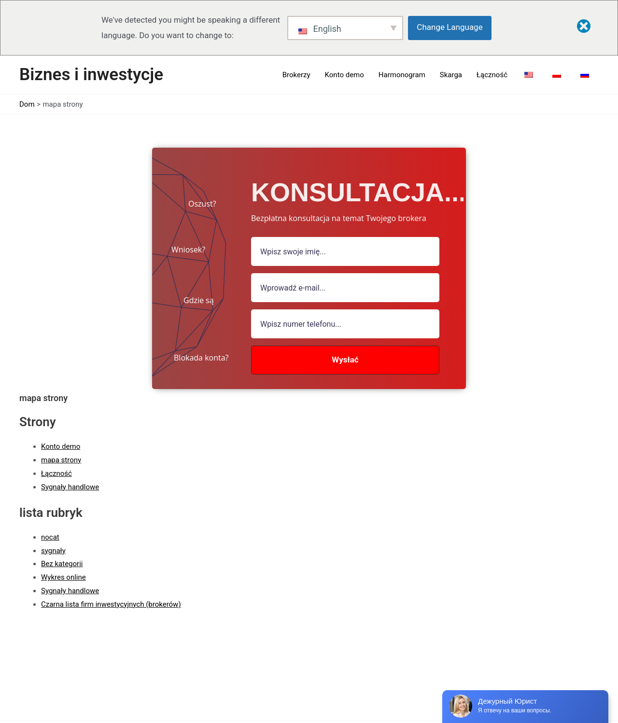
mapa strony (61, 460)
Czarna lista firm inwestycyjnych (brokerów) (111, 604)
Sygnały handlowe (70, 487)
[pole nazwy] (345, 251)
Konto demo (60, 446)
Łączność (56, 473)
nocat (50, 537)
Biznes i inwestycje (91, 74)
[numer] (345, 323)
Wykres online (63, 577)
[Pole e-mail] (345, 287)
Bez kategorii (62, 563)
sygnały (53, 550)
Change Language (449, 27)
